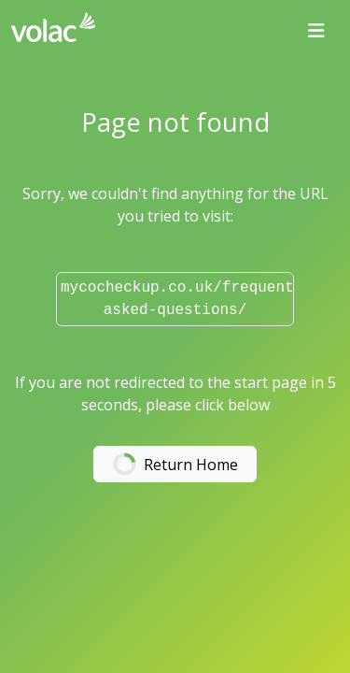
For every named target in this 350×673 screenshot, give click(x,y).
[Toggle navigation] (316, 31)
